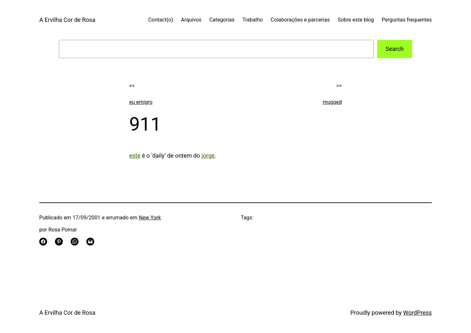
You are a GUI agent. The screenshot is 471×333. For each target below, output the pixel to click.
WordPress (417, 312)
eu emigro (140, 102)
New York (150, 217)
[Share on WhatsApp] (74, 242)
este (134, 155)
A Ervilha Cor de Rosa (67, 19)
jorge (208, 155)
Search (395, 48)
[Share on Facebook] (43, 242)
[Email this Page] (90, 242)
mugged (332, 102)
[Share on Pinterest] (59, 242)
